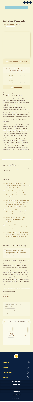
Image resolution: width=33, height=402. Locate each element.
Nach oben (16, 357)
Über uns (16, 392)
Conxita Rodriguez (10, 24)
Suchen (26, 7)
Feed (24, 2)
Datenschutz (16, 382)
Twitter (30, 2)
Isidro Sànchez (18, 24)
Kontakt (16, 389)
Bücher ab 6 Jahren (18, 87)
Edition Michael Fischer (10, 26)
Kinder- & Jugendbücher (13, 61)
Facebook (27, 2)
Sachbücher (24, 61)
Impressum (16, 386)
